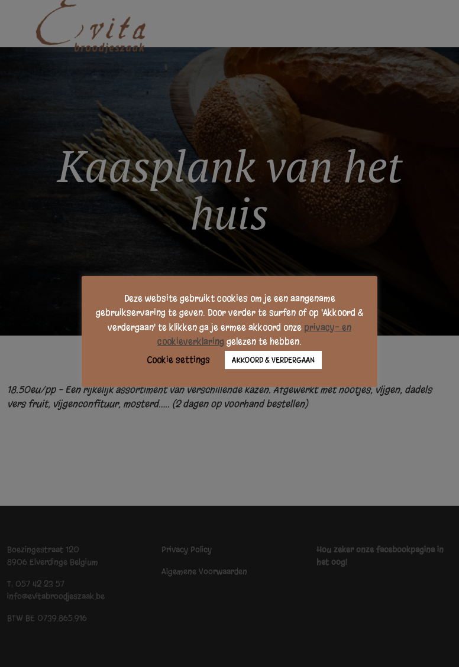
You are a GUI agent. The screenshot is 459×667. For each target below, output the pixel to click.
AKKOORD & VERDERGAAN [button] (273, 360)
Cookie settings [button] (178, 360)
